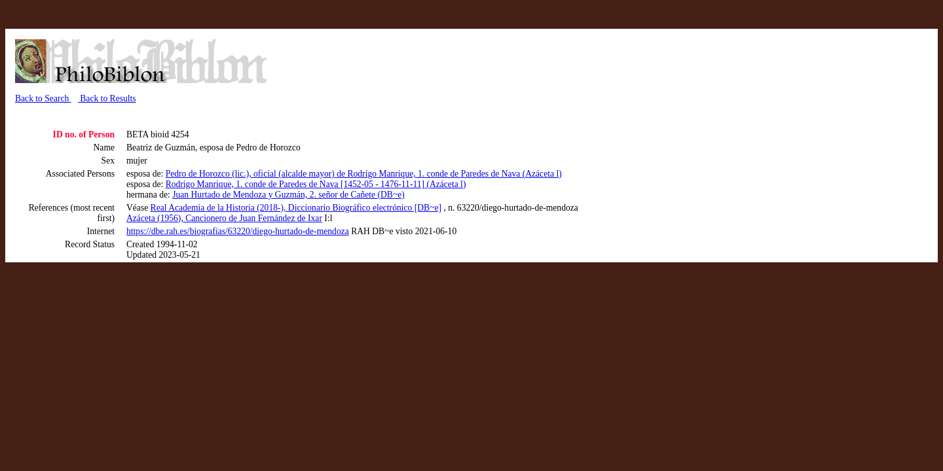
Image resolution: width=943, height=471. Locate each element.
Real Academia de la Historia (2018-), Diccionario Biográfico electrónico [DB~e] (296, 208)
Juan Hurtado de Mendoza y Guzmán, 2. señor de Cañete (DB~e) (288, 195)
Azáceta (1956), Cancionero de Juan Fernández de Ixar (224, 218)
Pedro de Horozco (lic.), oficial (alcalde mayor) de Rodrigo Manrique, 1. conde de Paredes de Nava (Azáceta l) (364, 174)
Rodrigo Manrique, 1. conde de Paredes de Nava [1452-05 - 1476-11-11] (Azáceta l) (316, 184)
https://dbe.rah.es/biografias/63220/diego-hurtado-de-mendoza (237, 231)
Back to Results (107, 98)
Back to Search (43, 98)
